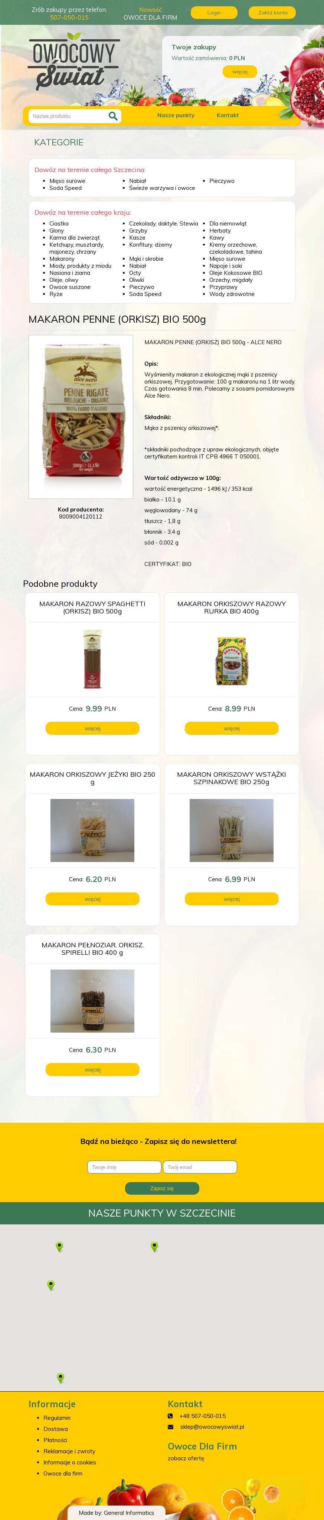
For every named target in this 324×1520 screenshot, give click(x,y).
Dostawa (55, 1428)
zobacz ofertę (186, 1458)
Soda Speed (65, 187)
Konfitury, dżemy (150, 244)
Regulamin (57, 1417)
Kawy (216, 237)
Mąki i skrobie (146, 258)
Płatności (55, 1440)
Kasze (137, 237)
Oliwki (136, 279)
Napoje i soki (225, 265)
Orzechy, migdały (231, 279)
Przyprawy (223, 286)
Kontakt (228, 115)
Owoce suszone (70, 286)
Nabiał (137, 180)
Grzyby (138, 230)
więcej (240, 71)
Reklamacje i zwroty (69, 1451)
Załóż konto (273, 12)
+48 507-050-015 (203, 1415)
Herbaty (220, 230)
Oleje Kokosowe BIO (235, 272)
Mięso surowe (67, 180)
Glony (56, 230)
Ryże (56, 293)
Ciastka (59, 223)
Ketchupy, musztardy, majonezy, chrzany (76, 248)
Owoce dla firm (62, 1473)
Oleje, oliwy (63, 279)
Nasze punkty (175, 115)
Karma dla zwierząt (74, 237)
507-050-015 (69, 17)
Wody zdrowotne (232, 293)
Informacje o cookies (69, 1462)
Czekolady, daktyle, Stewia (163, 223)
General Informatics (129, 1512)
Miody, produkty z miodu (80, 265)
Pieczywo (222, 180)
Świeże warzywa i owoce (162, 187)
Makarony (62, 258)
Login (214, 12)
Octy (135, 272)
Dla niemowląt (228, 223)
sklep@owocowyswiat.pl (212, 1426)
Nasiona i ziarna (69, 272)
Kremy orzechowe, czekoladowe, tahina (235, 248)
